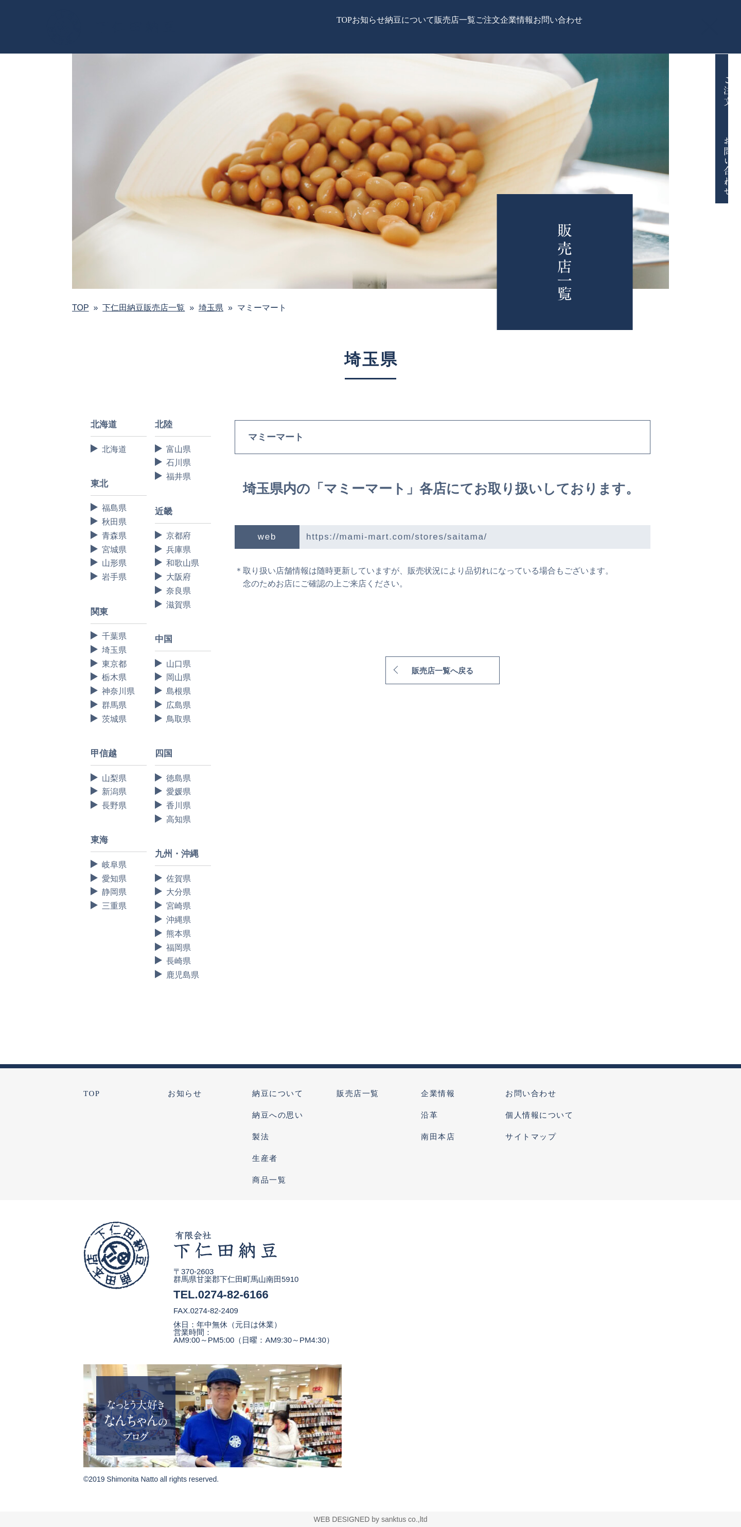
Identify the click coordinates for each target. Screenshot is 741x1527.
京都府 (178, 535)
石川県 (178, 462)
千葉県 (114, 636)
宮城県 (114, 549)
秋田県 (114, 521)
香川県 (178, 805)
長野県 (114, 805)
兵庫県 (178, 549)
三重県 (114, 905)
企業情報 (438, 1093)
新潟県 (114, 791)
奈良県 (178, 590)
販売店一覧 (358, 1093)
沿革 (429, 1115)
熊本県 (178, 933)
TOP (91, 1093)
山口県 (178, 664)
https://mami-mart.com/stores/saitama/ (396, 536)
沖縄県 (178, 919)
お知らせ (185, 1093)
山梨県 (114, 778)
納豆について (277, 1093)
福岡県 (178, 947)
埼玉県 (114, 650)
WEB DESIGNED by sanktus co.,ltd (371, 1519)
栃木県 (114, 677)
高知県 (178, 819)
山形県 (114, 563)
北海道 (114, 449)
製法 (260, 1137)
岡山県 (178, 677)
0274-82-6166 (233, 1294)
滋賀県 (178, 604)
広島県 (178, 705)
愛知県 (114, 878)
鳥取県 (178, 719)
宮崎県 (178, 905)
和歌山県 (182, 563)
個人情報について (539, 1115)
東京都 (114, 664)
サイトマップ (530, 1137)
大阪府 (178, 576)
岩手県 (114, 576)
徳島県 (178, 778)
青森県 (114, 535)
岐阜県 (114, 864)
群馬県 (114, 705)
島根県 (178, 691)
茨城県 (114, 719)
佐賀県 (178, 878)
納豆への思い (277, 1115)
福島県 (114, 508)
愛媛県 (178, 791)
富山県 (178, 449)
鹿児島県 (182, 974)
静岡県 (114, 892)
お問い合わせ (530, 1093)
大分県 (178, 892)
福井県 (178, 476)
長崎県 (178, 961)
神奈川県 (118, 691)
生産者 (265, 1158)
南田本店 (438, 1137)
